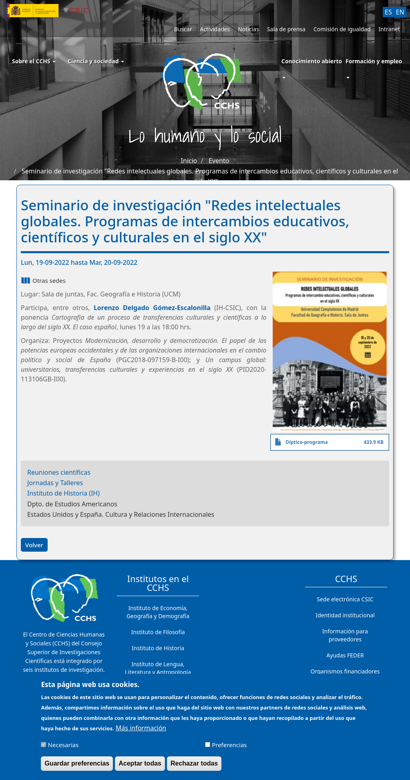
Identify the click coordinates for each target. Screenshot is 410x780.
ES (388, 12)
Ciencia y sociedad (96, 61)
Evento (219, 160)
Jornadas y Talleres (55, 482)
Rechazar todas (194, 767)
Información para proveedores (345, 635)
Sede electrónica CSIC (345, 599)
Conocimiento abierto (311, 61)
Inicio (189, 160)
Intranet (389, 29)
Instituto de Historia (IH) (63, 493)
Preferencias (229, 749)
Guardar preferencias (76, 767)
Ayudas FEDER (345, 655)
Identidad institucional (345, 615)
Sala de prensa (286, 29)
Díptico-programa (306, 442)
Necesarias (63, 749)
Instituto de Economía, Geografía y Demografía (158, 612)
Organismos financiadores (345, 671)
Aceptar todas (140, 767)
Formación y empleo (374, 61)
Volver (34, 545)
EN (400, 12)
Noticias (248, 29)
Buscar (183, 29)
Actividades (215, 29)
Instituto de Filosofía (158, 632)
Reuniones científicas (58, 472)
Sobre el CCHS (34, 61)
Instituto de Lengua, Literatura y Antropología (158, 668)
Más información (141, 732)
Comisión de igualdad (342, 29)
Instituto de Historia (158, 648)
